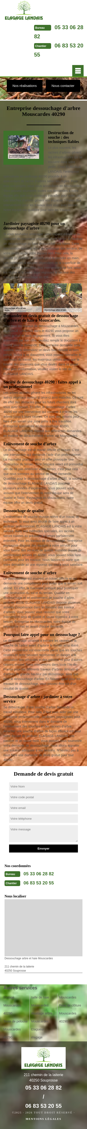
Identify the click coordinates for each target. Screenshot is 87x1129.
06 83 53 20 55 (39, 882)
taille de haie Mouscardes (40, 1001)
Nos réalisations (24, 86)
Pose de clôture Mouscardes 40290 (70, 1013)
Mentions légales (43, 1119)
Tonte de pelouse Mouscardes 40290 (15, 1029)
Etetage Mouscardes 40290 (12, 1005)
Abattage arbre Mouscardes (41, 1017)
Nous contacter (63, 86)
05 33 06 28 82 (39, 873)
